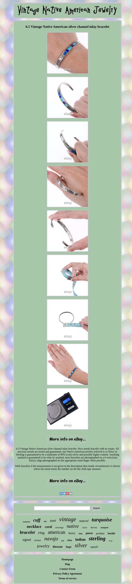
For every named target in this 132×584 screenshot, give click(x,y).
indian (80, 539)
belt (62, 541)
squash (94, 546)
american (56, 532)
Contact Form (67, 568)
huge (68, 546)
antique (37, 540)
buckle (111, 533)
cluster (84, 527)
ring (41, 533)
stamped (104, 527)
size (45, 521)
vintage (67, 519)
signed (26, 539)
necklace (34, 526)
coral (48, 527)
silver (81, 545)
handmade (26, 522)
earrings (59, 527)
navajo (51, 538)
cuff (37, 520)
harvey (94, 527)
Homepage (67, 559)
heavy (72, 533)
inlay (69, 540)
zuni (53, 520)
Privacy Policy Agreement (67, 573)
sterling (97, 538)
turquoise (102, 520)
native (73, 526)
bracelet (27, 532)
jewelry (43, 546)
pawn (89, 533)
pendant (100, 533)
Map (67, 564)
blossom (57, 546)
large (111, 541)
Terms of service (67, 578)
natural (83, 521)
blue (81, 533)
